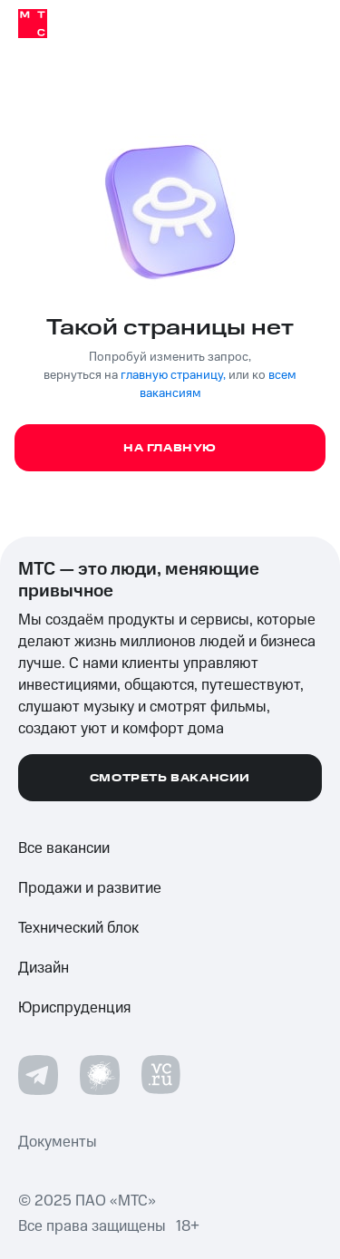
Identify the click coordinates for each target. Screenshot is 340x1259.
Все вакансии (64, 848)
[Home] (32, 23)
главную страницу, (173, 375)
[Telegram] (38, 1075)
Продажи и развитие (89, 888)
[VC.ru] (161, 1075)
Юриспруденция (74, 1008)
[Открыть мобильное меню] (302, 24)
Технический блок (78, 928)
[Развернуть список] (311, 888)
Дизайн (43, 968)
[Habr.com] (100, 1075)
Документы (57, 1142)
